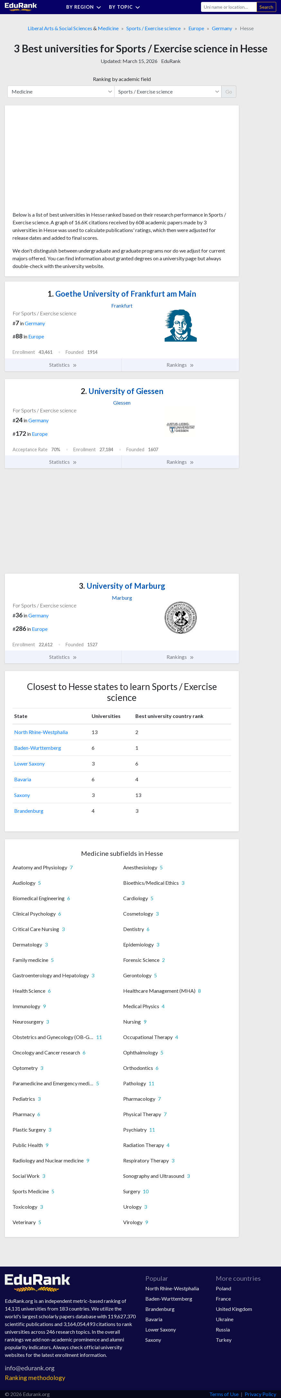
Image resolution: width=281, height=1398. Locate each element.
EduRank (171, 61)
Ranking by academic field (122, 79)
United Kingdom (234, 1309)
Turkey (223, 1340)
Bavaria (22, 779)
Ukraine (224, 1319)
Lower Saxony (29, 763)
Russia (223, 1329)
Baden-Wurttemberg (37, 748)
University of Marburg (122, 585)
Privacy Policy (260, 1394)
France (223, 1298)
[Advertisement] (61, 161)
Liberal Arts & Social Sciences (60, 28)
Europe (196, 28)
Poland (223, 1288)
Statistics (63, 365)
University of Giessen (122, 391)
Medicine (108, 28)
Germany (222, 28)
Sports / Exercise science (153, 28)
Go (228, 91)
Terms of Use (224, 1394)
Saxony (22, 795)
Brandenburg (28, 811)
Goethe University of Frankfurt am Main (122, 293)
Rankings (180, 365)
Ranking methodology (35, 1377)
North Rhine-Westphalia (41, 732)
